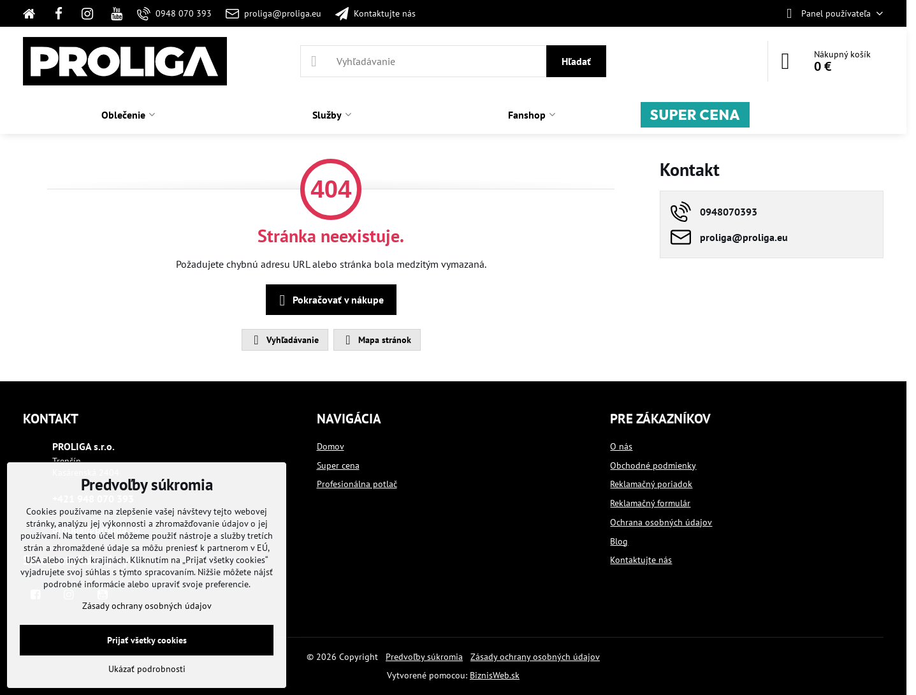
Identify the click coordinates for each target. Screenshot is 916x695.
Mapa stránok (376, 339)
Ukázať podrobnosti (146, 669)
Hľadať (576, 61)
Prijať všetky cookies (147, 640)
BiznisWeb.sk (495, 675)
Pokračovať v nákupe (329, 300)
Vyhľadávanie (284, 339)
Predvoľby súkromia (424, 656)
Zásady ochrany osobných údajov (535, 656)
